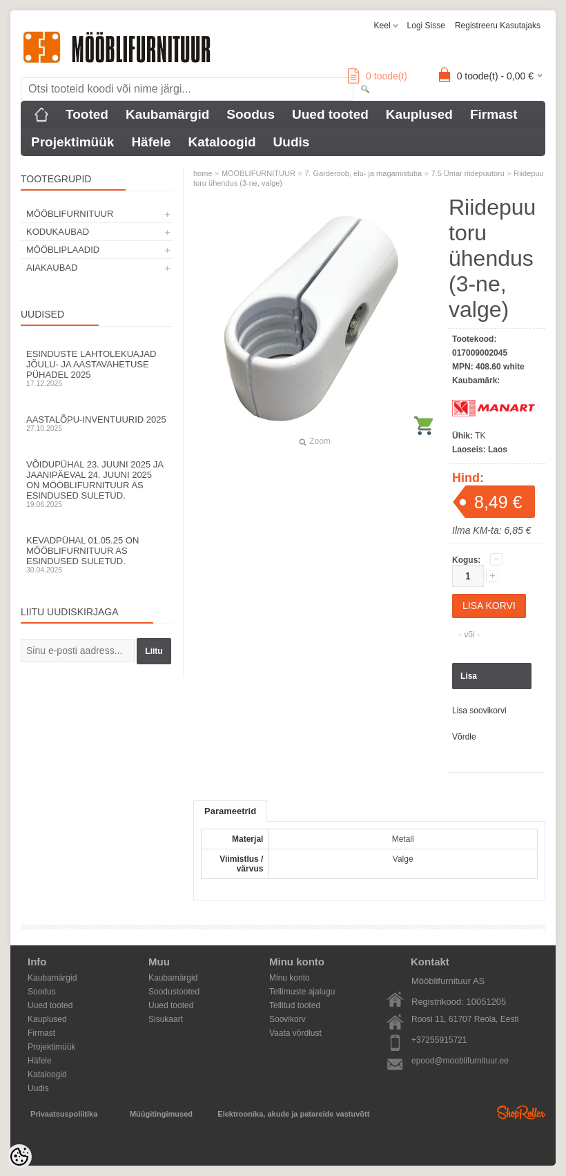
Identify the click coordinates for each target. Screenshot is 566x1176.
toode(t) (377, 75)
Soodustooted (173, 991)
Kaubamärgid (167, 114)
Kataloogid (221, 142)
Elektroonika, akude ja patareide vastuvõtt (293, 1114)
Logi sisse (426, 25)
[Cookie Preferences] (19, 1156)
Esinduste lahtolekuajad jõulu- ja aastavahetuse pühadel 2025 (96, 368)
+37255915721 (439, 1040)
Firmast (494, 114)
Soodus (250, 114)
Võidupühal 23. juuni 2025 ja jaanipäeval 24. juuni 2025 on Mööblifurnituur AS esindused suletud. (96, 483)
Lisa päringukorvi (485, 680)
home (203, 173)
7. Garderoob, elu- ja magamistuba (363, 173)
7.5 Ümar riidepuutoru (468, 173)
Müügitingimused (161, 1114)
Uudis (291, 142)
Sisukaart (165, 1019)
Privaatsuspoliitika (63, 1114)
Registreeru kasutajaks (497, 25)
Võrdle (464, 737)
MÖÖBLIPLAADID (62, 249)
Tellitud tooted (294, 1005)
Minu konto (289, 978)
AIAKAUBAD (51, 267)
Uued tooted (330, 114)
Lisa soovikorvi (479, 710)
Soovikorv (287, 1019)
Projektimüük (72, 142)
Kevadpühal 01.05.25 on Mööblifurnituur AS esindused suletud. (96, 554)
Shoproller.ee (521, 1112)
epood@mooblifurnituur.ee (460, 1061)
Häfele (150, 142)
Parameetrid (230, 811)
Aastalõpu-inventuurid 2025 (96, 423)
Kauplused (419, 114)
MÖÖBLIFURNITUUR (69, 214)
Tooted (87, 114)
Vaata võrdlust (295, 1033)
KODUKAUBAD (57, 231)
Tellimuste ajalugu (302, 991)
